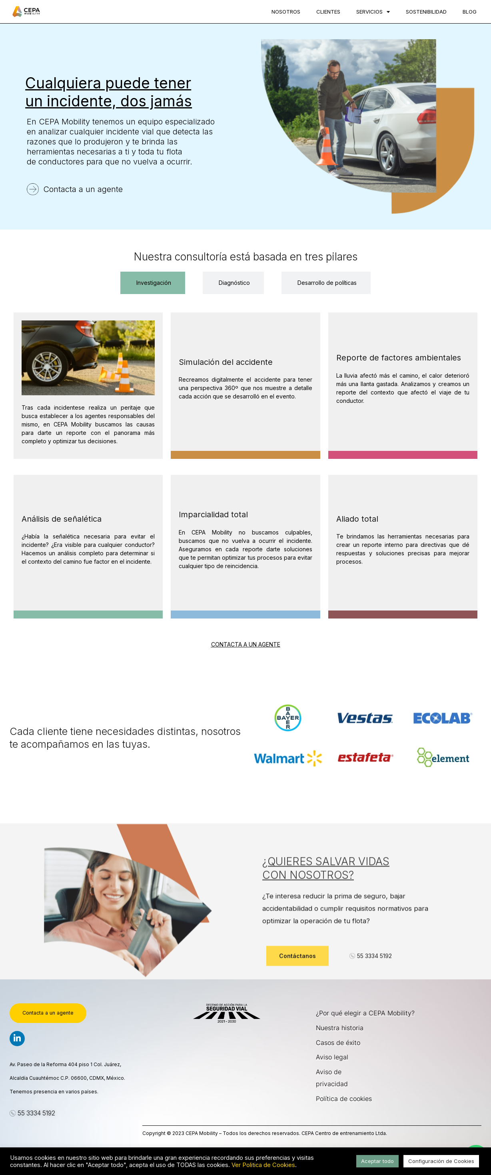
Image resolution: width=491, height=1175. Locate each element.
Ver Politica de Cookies (263, 1165)
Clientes (328, 11)
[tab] (152, 283)
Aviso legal (332, 1057)
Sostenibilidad (426, 11)
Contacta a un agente (83, 189)
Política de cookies (344, 1099)
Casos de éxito (338, 1043)
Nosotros (285, 11)
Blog (470, 11)
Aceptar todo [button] (377, 1161)
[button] (32, 1113)
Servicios (373, 11)
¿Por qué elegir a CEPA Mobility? (365, 1013)
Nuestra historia (339, 1028)
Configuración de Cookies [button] (441, 1161)
